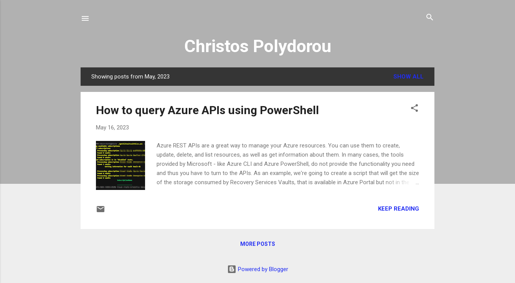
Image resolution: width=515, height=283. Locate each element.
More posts (257, 244)
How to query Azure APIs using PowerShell (207, 110)
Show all (408, 76)
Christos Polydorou (257, 46)
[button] (414, 108)
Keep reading (398, 208)
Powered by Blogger (257, 269)
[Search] (429, 17)
